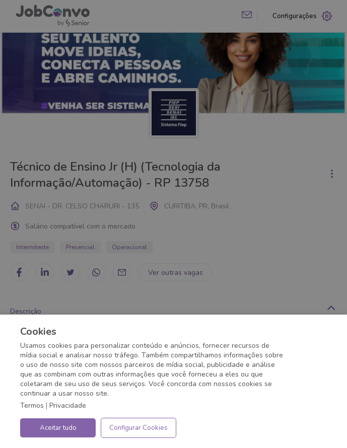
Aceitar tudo (58, 427)
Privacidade (67, 405)
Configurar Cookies (138, 427)
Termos (32, 405)
